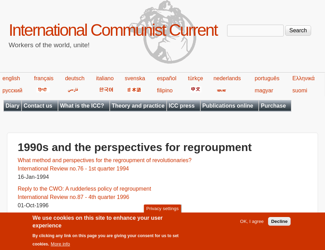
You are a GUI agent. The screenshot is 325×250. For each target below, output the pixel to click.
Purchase (273, 106)
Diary (12, 106)
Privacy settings (162, 211)
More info (60, 247)
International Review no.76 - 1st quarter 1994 (73, 169)
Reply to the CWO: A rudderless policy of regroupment (84, 189)
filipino (165, 90)
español (166, 78)
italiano (105, 78)
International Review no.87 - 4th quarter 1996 (73, 197)
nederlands (227, 78)
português (267, 78)
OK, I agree (252, 224)
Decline (279, 224)
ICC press (182, 106)
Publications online (227, 106)
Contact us (38, 106)
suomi (299, 90)
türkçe (195, 78)
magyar (264, 90)
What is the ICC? (82, 106)
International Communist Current (113, 30)
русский (12, 90)
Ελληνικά (303, 78)
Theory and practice (138, 106)
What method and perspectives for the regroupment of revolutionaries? (105, 160)
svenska (135, 78)
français (43, 78)
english (11, 78)
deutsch (74, 78)
